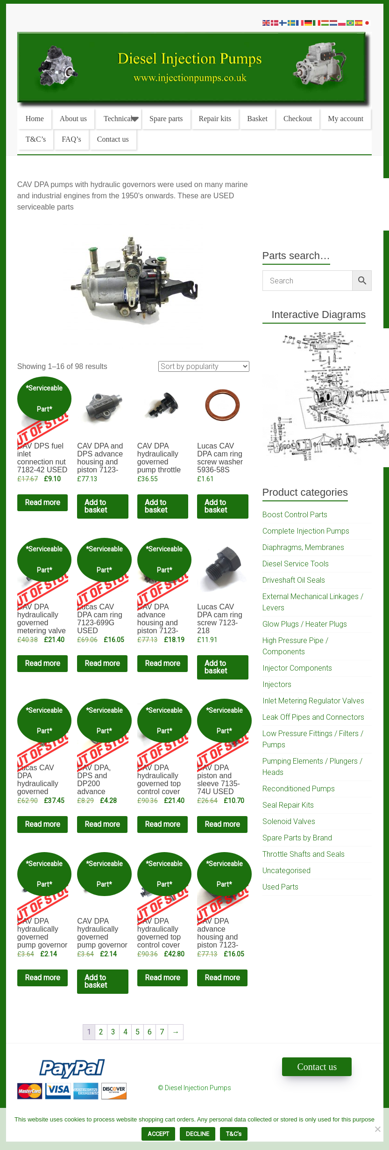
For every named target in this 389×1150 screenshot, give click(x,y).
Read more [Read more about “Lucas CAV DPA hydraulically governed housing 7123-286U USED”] (42, 824)
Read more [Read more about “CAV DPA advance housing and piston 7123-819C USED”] (162, 663)
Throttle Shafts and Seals (303, 854)
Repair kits (215, 119)
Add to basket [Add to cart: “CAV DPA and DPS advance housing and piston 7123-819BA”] (96, 506)
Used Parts (280, 886)
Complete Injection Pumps (305, 531)
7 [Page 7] (162, 1031)
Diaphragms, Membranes (303, 547)
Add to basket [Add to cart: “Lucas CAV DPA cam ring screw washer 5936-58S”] (216, 506)
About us (73, 119)
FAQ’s (71, 139)
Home (35, 119)
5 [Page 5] (137, 1031)
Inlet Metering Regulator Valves (313, 700)
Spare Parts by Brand (297, 837)
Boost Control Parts (294, 514)
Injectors (276, 684)
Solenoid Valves (288, 821)
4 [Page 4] (125, 1031)
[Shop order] (203, 366)
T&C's (233, 1133)
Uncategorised (286, 870)
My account (345, 119)
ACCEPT (158, 1133)
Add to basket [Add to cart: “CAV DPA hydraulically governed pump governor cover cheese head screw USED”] (96, 981)
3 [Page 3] (113, 1031)
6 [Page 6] (150, 1031)
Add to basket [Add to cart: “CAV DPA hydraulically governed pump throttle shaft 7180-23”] (156, 506)
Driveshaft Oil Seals (293, 580)
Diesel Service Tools (295, 563)
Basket (257, 119)
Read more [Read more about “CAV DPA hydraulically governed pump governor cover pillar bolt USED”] (42, 977)
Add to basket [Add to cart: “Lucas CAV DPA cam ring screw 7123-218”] (216, 667)
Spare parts (166, 119)
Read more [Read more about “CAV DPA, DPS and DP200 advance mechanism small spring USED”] (102, 824)
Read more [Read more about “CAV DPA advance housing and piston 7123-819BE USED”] (222, 977)
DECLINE (197, 1133)
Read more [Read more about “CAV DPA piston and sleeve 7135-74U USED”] (222, 824)
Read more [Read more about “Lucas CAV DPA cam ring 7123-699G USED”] (102, 663)
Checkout (297, 119)
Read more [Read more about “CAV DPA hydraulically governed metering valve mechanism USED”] (42, 663)
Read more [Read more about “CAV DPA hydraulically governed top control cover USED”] (162, 824)
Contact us (113, 139)
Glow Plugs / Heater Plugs (304, 624)
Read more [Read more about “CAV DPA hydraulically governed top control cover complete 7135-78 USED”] (162, 977)
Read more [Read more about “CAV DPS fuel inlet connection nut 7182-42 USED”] (42, 502)
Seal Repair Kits (288, 805)
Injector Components (297, 668)
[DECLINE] (377, 1129)
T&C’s (36, 139)
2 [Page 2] (101, 1031)
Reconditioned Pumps (298, 788)
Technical (118, 119)
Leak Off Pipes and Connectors (313, 717)
